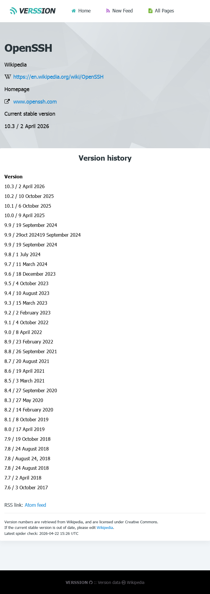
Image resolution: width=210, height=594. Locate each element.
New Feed (122, 10)
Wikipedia (105, 527)
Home (84, 10)
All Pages (164, 10)
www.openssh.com (35, 101)
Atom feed (35, 505)
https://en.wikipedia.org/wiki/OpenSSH (58, 76)
